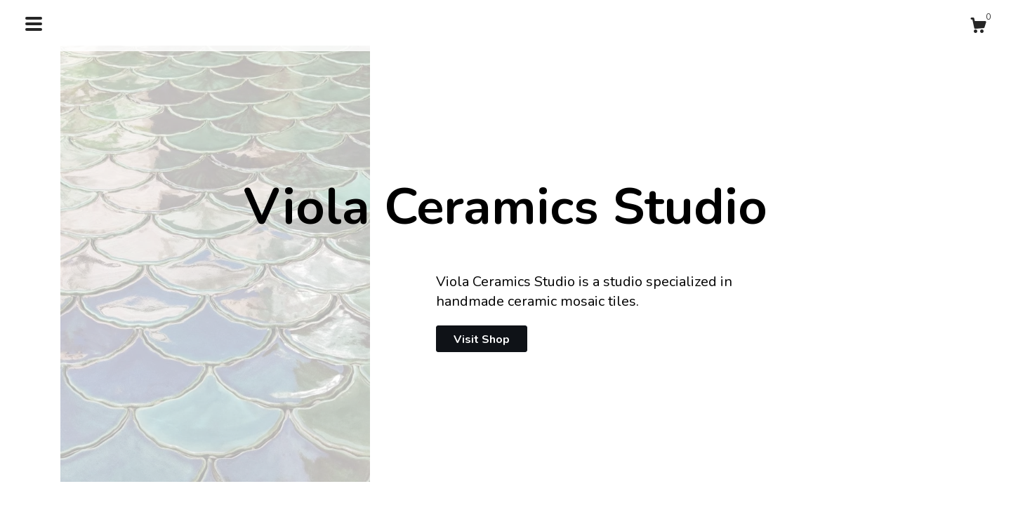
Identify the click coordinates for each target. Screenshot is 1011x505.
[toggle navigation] (33, 24)
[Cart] (978, 28)
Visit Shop (482, 339)
